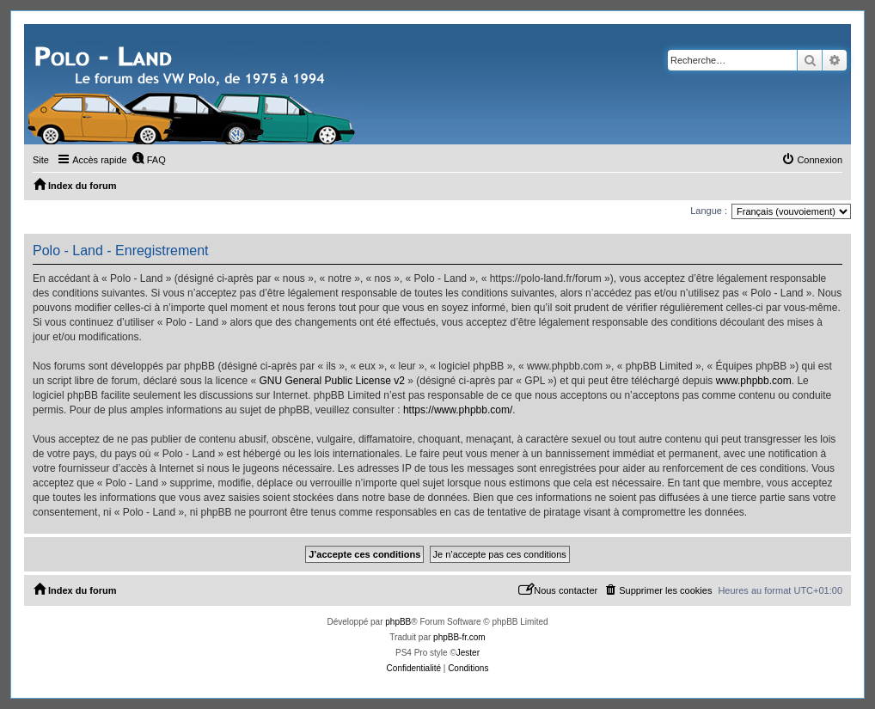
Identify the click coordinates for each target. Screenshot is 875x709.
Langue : (708, 210)
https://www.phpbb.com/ (457, 410)
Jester (468, 652)
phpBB (398, 621)
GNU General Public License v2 (331, 381)
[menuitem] (149, 160)
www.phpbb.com (754, 381)
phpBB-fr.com (459, 637)
